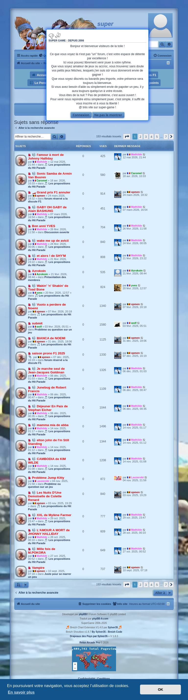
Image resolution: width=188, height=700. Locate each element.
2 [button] (140, 136)
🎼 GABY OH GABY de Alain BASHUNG (47, 209)
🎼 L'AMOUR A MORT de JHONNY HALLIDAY (49, 532)
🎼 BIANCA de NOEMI (48, 338)
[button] (126, 137)
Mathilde (41, 161)
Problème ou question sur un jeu (44, 485)
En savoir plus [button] (21, 692)
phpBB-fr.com (100, 618)
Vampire (38, 568)
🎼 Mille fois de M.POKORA (41, 550)
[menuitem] (44, 56)
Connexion (81, 115)
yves (39, 292)
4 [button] (151, 136)
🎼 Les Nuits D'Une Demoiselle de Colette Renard (45, 496)
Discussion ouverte (56, 232)
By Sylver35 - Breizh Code (107, 631)
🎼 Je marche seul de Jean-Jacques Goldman (46, 370)
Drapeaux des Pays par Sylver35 (89, 636)
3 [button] (146, 136)
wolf (39, 326)
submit (37, 323)
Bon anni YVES (43, 226)
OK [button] (160, 689)
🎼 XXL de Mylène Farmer (51, 515)
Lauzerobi (42, 481)
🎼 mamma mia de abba (50, 425)
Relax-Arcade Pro (90, 642)
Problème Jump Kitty (48, 478)
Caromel (41, 180)
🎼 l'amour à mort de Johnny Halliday (46, 156)
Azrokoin (39, 271)
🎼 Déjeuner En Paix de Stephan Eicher (48, 408)
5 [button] (157, 136)
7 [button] (166, 136)
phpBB (83, 614)
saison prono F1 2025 (48, 353)
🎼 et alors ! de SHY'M (49, 256)
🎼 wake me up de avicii (50, 240)
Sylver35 (113, 627)
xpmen (40, 195)
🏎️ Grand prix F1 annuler (51, 192)
